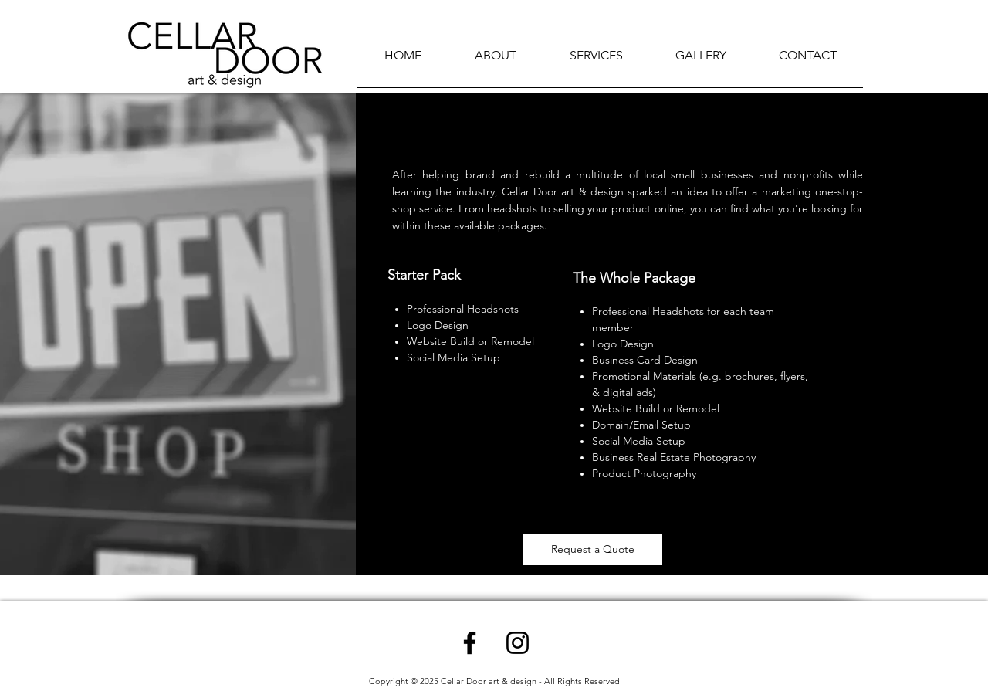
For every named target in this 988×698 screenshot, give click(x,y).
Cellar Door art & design (488, 681)
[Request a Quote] (592, 549)
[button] (596, 60)
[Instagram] (517, 643)
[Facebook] (470, 643)
